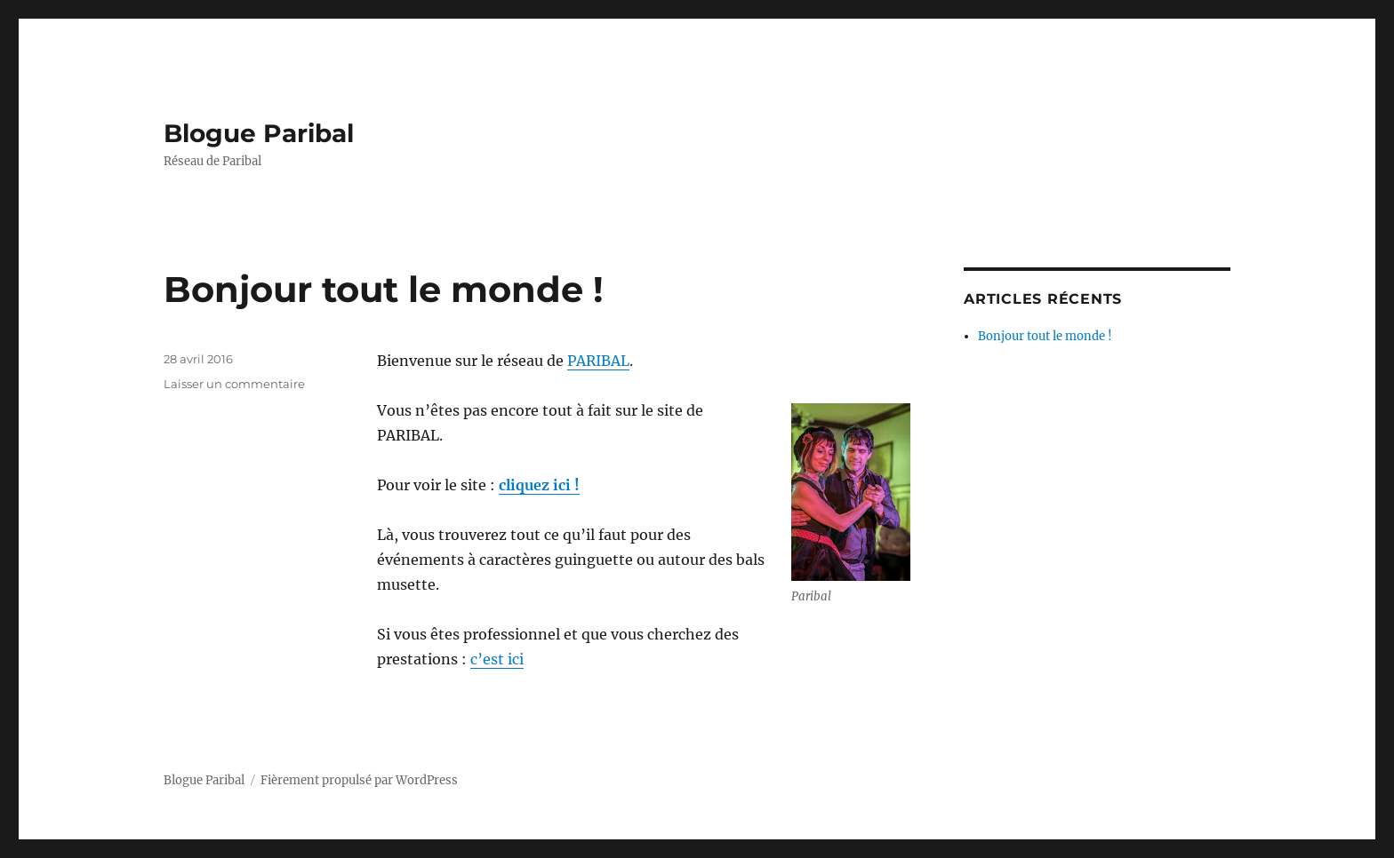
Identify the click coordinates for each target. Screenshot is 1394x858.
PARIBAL (598, 360)
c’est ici (497, 659)
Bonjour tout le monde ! (384, 289)
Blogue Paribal (259, 133)
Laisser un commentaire (234, 384)
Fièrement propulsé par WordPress (359, 780)
